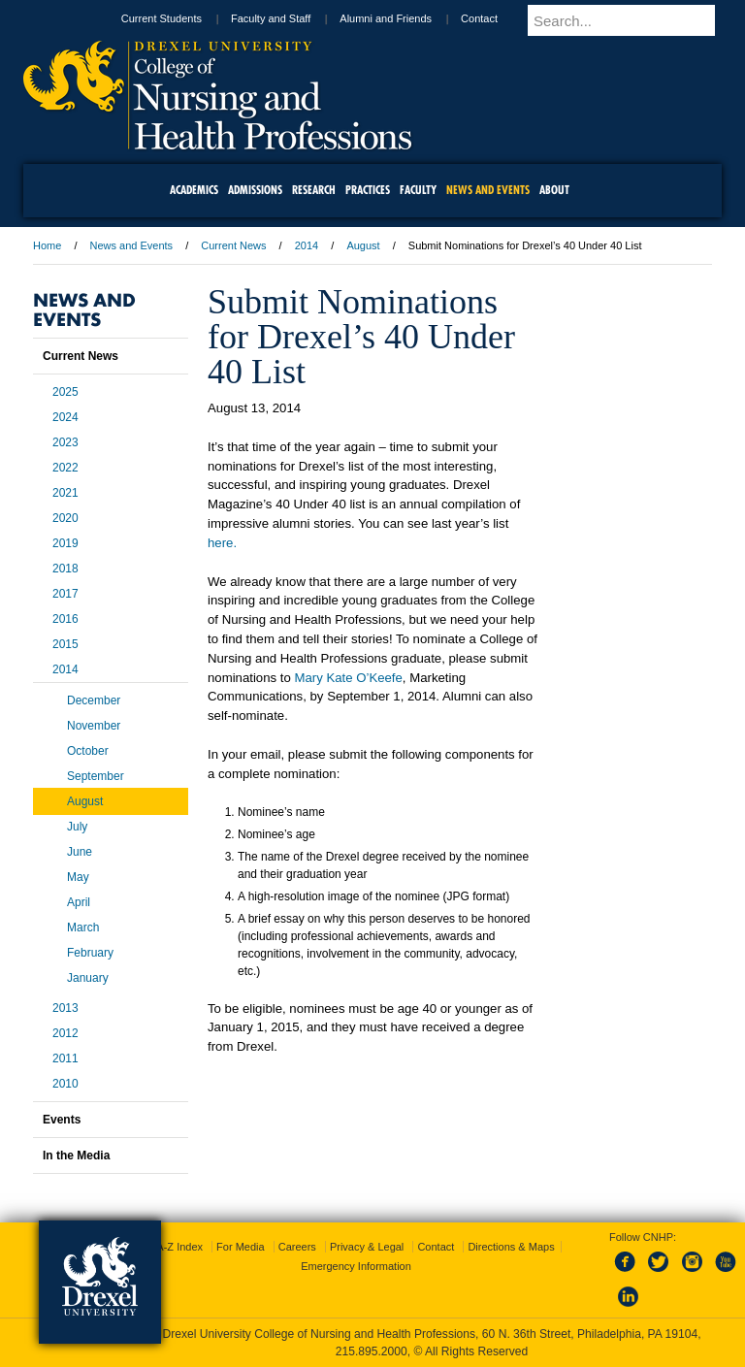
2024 (65, 417)
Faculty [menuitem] (418, 189)
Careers (297, 1247)
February (90, 953)
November (93, 725)
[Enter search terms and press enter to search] (642, 20)
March (83, 927)
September (95, 776)
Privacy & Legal (367, 1247)
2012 (65, 1033)
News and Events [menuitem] (488, 189)
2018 (65, 568)
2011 (65, 1058)
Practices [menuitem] (367, 189)
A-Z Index (179, 1247)
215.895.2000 (371, 1351)
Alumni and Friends (420, 18)
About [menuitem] (554, 189)
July (77, 826)
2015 (65, 644)
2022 (65, 467)
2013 (65, 1008)
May (78, 877)
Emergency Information (356, 1266)
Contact (514, 18)
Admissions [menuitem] (255, 189)
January (88, 978)
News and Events (132, 245)
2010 (65, 1083)
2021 (65, 493)
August (362, 245)
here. (222, 543)
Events (62, 1119)
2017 (65, 594)
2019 (65, 543)
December (93, 700)
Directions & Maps (511, 1247)
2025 (65, 392)
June (79, 852)
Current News (233, 245)
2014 (306, 245)
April (78, 902)
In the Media (76, 1155)
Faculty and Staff (305, 18)
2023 (65, 442)
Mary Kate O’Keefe (348, 677)
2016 (65, 619)
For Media (240, 1247)
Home (47, 245)
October (88, 751)
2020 (65, 518)
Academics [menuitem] (194, 189)
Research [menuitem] (314, 189)
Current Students (196, 18)
